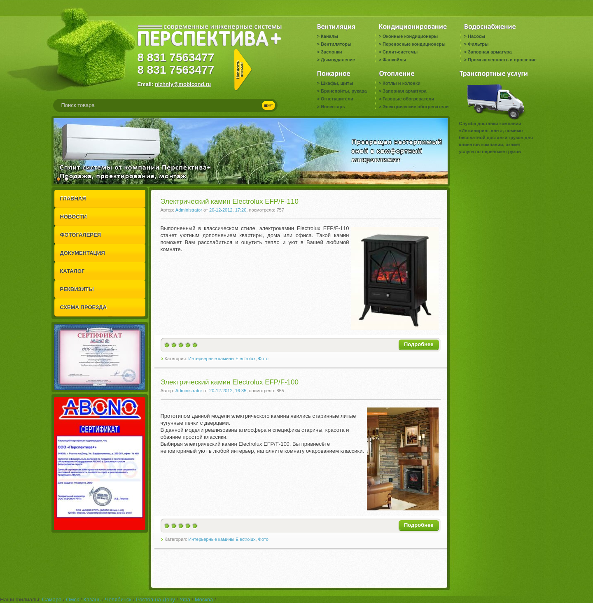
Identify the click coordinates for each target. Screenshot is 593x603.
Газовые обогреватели (408, 98)
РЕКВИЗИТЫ (77, 289)
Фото (263, 358)
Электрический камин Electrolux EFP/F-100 (230, 382)
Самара (51, 599)
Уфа (185, 599)
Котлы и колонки (401, 83)
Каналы (329, 36)
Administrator (188, 209)
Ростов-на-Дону (155, 599)
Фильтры (478, 44)
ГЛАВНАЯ (73, 199)
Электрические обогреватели (415, 106)
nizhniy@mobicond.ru (183, 84)
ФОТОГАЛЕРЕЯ (80, 235)
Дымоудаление (338, 59)
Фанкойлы (394, 59)
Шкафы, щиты (337, 83)
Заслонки (331, 51)
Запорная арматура (490, 51)
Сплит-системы (400, 51)
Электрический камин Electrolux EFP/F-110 (230, 201)
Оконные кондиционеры (410, 36)
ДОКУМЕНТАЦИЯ (82, 253)
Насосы (476, 36)
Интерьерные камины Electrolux (221, 358)
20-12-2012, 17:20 (227, 209)
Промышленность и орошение (502, 59)
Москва (204, 599)
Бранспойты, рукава (344, 90)
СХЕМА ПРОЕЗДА (83, 307)
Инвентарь (333, 106)
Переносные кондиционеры (414, 44)
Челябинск (118, 599)
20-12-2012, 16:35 (227, 390)
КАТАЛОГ (72, 271)
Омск (72, 599)
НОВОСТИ (73, 217)
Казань (91, 599)
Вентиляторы (336, 44)
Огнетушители (337, 98)
